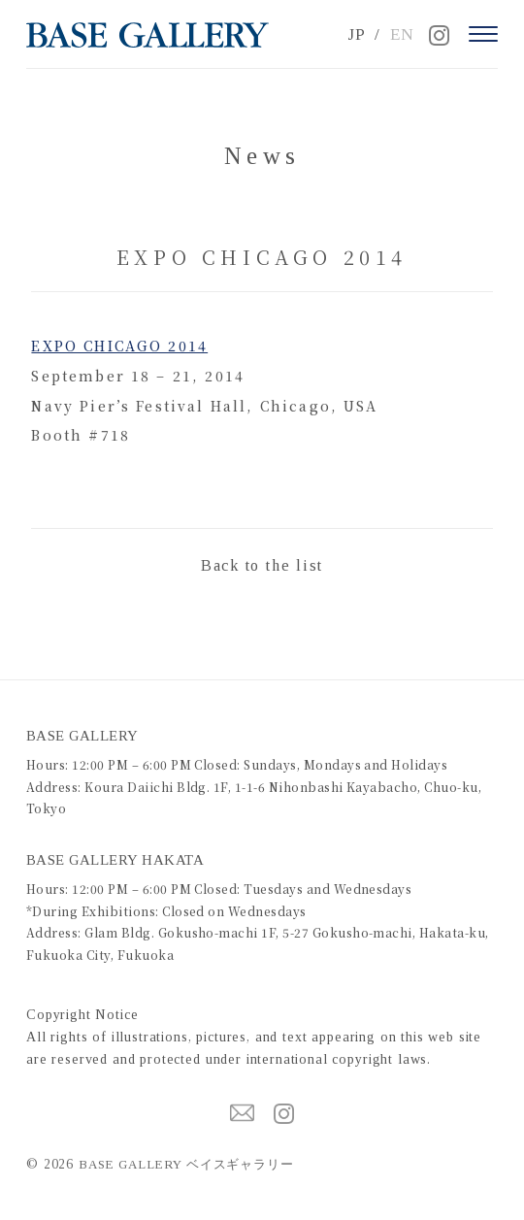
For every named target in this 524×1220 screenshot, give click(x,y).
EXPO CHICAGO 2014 (119, 345)
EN (402, 34)
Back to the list (262, 565)
